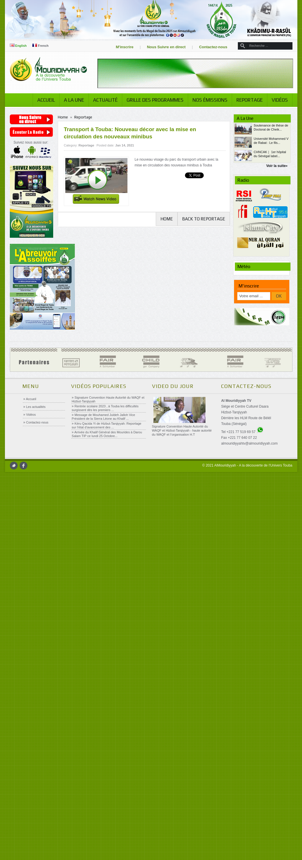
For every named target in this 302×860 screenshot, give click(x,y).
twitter (18, 508)
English (22, 45)
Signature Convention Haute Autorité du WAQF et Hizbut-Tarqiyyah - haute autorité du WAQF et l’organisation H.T (182, 472)
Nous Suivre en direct (161, 47)
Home (66, 143)
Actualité (100, 126)
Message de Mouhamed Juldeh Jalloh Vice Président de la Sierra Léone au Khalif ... (104, 458)
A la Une (69, 126)
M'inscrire (120, 47)
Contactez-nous (208, 47)
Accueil (41, 126)
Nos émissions (205, 126)
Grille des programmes (150, 126)
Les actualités (36, 449)
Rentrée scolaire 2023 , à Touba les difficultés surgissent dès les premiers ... (105, 450)
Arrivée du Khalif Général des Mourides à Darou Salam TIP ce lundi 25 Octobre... (107, 476)
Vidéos (275, 126)
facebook (28, 508)
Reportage (245, 126)
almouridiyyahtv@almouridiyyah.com (249, 486)
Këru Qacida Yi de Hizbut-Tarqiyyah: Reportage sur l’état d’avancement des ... (107, 467)
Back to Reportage (201, 245)
